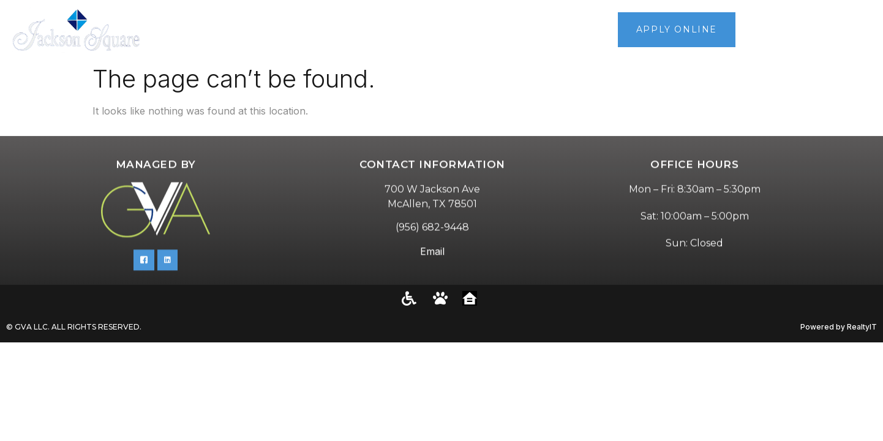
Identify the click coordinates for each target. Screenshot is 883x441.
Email (432, 265)
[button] (868, 29)
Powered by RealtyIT (838, 326)
